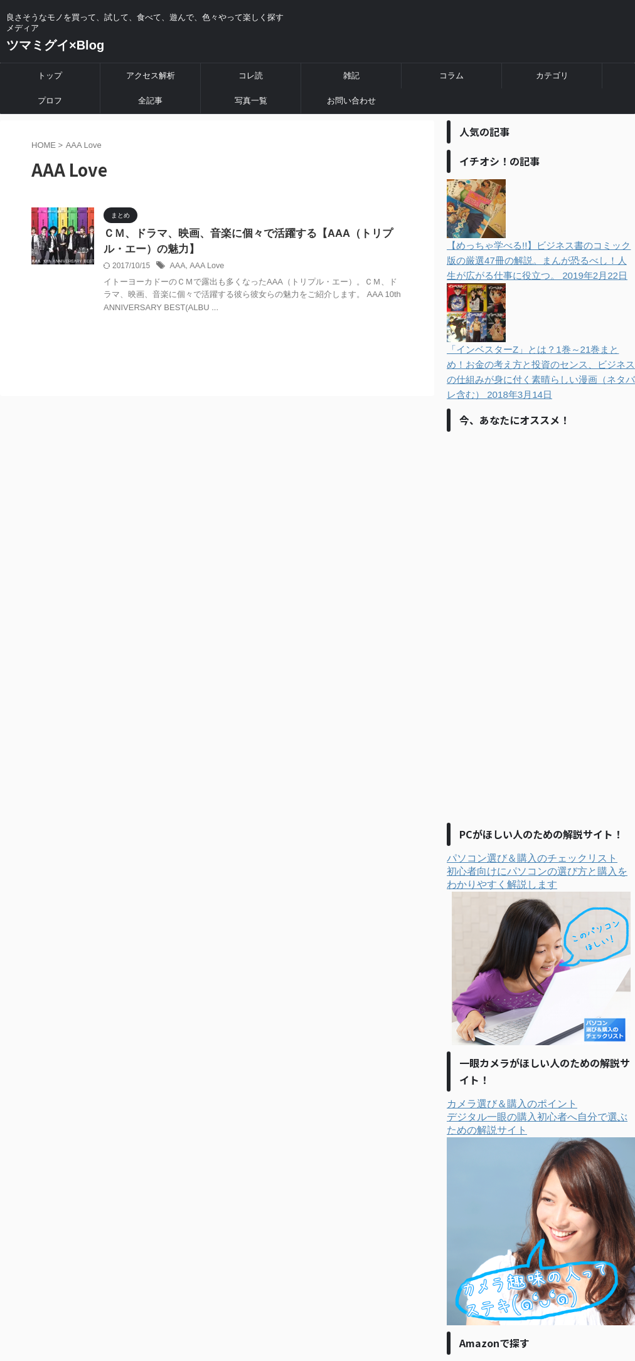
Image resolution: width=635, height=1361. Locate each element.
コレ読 (250, 75)
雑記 (351, 75)
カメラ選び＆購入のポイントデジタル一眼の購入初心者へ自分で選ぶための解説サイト (541, 1211)
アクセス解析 (150, 75)
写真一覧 (251, 100)
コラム (451, 75)
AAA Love (204, 267)
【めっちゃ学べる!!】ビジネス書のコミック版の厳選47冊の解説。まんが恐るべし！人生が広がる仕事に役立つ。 (541, 230)
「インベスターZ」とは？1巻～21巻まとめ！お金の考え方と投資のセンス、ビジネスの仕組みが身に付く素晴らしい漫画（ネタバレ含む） (541, 341)
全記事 (150, 100)
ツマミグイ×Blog (55, 45)
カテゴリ (552, 75)
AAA (176, 267)
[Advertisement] (541, 626)
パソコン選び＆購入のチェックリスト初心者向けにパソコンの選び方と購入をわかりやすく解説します (539, 949)
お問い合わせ (351, 100)
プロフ (50, 100)
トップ (50, 75)
